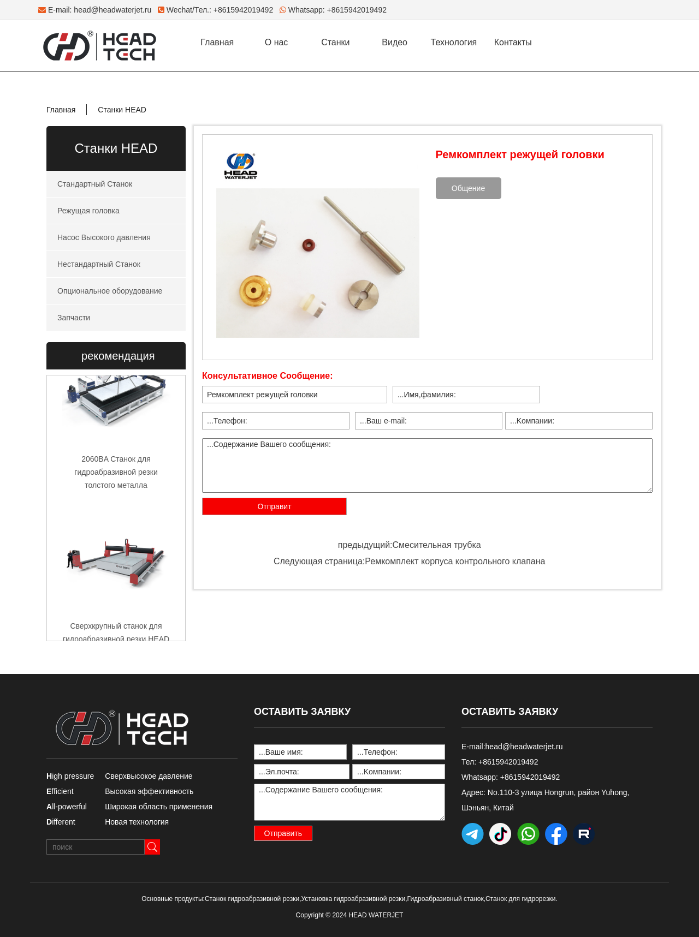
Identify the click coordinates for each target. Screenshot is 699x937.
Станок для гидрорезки (520, 899)
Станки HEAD (122, 109)
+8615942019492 (357, 9)
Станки (335, 42)
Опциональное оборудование (109, 291)
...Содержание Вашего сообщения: (427, 465)
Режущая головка (88, 210)
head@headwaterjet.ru (112, 9)
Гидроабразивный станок (445, 899)
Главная (217, 42)
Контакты (513, 42)
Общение (468, 188)
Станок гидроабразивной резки (252, 899)
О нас (276, 42)
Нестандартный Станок (98, 264)
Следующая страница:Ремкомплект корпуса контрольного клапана (410, 561)
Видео (394, 42)
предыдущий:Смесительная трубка (409, 545)
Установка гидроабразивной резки (353, 899)
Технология (454, 42)
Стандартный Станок (94, 184)
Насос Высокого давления (104, 237)
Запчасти (73, 317)
